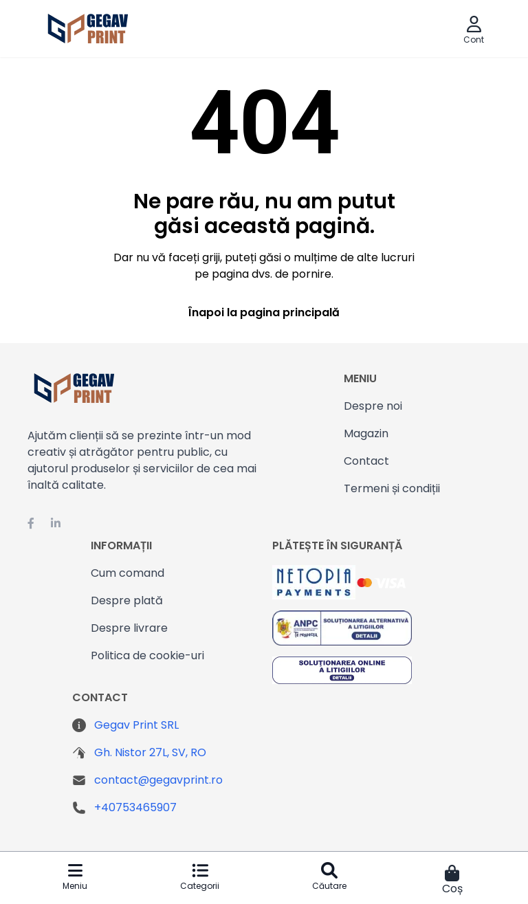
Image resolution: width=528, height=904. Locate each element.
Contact (366, 461)
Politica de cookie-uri (147, 655)
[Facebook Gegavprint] (31, 524)
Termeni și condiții (392, 488)
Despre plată (127, 600)
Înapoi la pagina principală (264, 312)
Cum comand (127, 573)
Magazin (366, 433)
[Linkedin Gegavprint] (55, 524)
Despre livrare (129, 628)
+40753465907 (135, 807)
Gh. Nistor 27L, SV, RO (150, 752)
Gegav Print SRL (136, 725)
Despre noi (373, 406)
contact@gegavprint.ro (158, 780)
